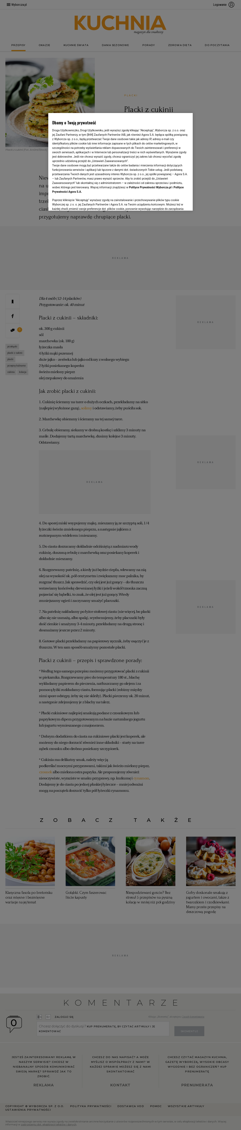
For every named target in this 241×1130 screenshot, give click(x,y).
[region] (120, 161)
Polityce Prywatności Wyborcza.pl (150, 187)
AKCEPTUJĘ (175, 202)
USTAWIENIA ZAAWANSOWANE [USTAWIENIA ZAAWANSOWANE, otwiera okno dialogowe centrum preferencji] (78, 202)
